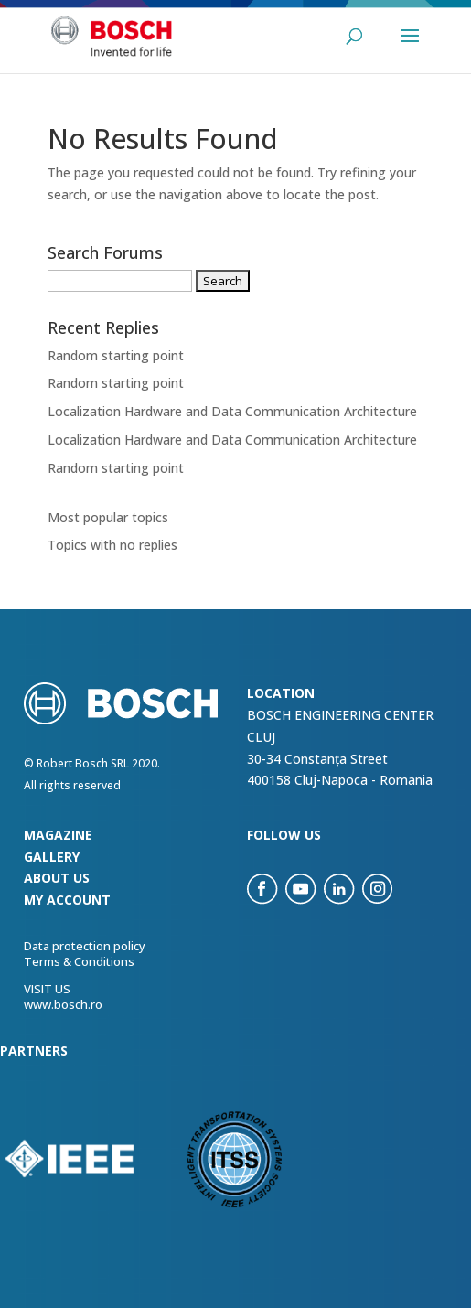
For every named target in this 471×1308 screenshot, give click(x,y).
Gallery (52, 856)
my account (67, 899)
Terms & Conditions (79, 961)
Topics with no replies (112, 544)
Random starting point (116, 355)
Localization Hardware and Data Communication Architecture (232, 411)
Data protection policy (84, 946)
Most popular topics (108, 517)
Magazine (58, 834)
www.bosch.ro (63, 1004)
